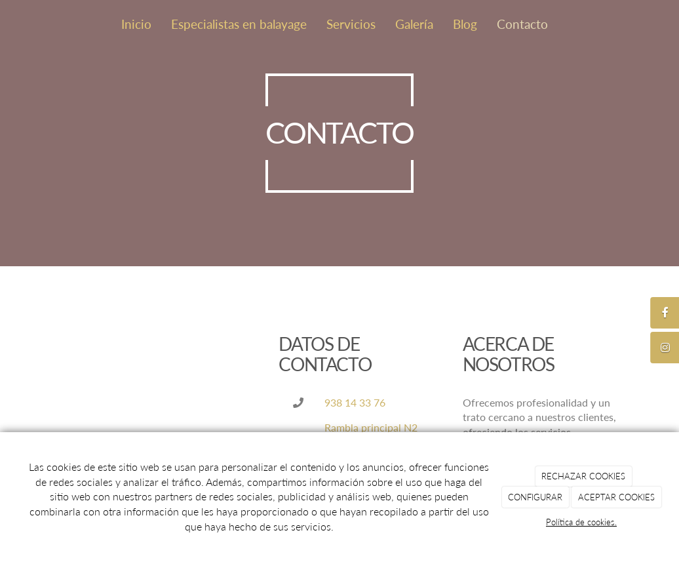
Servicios (351, 23)
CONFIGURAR (535, 497)
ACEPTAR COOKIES (616, 497)
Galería (414, 23)
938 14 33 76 (354, 402)
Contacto (522, 23)
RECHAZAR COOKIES (583, 476)
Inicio (136, 23)
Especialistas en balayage (239, 23)
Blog (465, 23)
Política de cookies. (581, 522)
